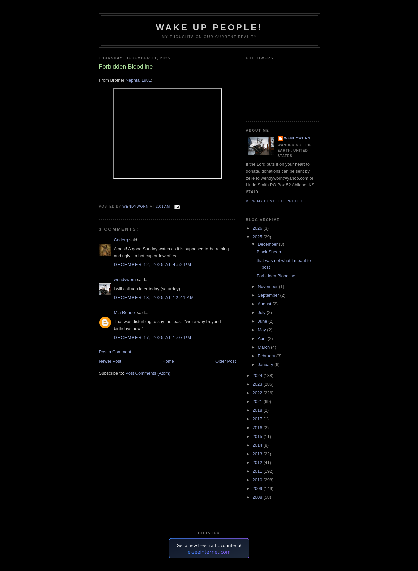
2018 (258, 410)
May (262, 329)
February (267, 355)
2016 (258, 427)
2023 (258, 384)
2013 (258, 453)
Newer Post (110, 361)
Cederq (121, 239)
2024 (258, 375)
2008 (258, 497)
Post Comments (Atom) (147, 373)
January (266, 364)
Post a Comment (115, 351)
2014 (258, 445)
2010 (258, 479)
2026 (258, 228)
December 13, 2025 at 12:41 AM (154, 297)
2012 (258, 462)
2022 (258, 392)
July (262, 312)
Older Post (225, 361)
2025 (258, 236)
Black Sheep (269, 251)
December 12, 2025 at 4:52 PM (153, 264)
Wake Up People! (209, 27)
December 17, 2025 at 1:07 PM (153, 337)
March (264, 347)
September (269, 295)
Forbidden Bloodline (276, 275)
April (263, 338)
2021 (258, 401)
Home (168, 361)
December (268, 244)
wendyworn (125, 279)
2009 (258, 488)
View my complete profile (275, 201)
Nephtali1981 (138, 80)
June (263, 321)
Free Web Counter (209, 564)
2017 (258, 418)
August (265, 303)
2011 (258, 471)
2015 (258, 436)
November (268, 286)
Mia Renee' (125, 312)
